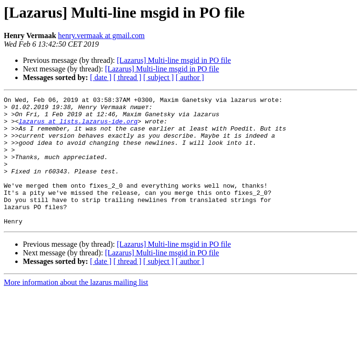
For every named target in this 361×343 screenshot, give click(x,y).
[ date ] (100, 77)
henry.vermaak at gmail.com (101, 35)
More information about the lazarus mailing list (76, 308)
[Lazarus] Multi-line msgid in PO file (174, 60)
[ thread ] (127, 77)
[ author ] (190, 77)
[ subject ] (158, 77)
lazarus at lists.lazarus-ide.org (78, 126)
